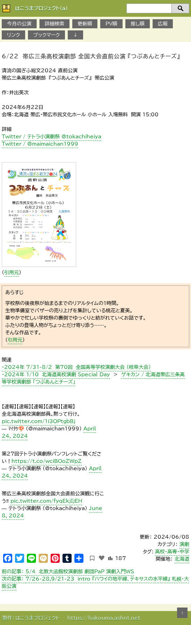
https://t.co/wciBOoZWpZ (47, 461)
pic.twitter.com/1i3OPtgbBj (38, 421)
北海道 (182, 559)
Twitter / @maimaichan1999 (40, 143)
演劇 (184, 544)
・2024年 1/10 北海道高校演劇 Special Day (56, 374)
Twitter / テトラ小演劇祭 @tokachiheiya (51, 136)
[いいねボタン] (101, 558)
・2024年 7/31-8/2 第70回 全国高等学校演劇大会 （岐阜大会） (76, 367)
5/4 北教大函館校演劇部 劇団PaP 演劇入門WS (68, 571)
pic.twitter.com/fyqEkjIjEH (46, 501)
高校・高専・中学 (172, 551)
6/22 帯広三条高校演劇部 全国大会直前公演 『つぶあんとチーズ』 (91, 56)
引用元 (11, 272)
